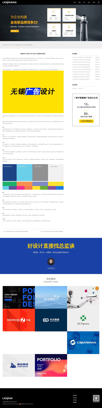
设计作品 (75, 397)
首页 (75, 2)
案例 (79, 2)
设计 (10, 44)
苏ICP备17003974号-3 (14, 403)
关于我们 (75, 400)
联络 (94, 2)
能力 (89, 2)
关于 (84, 2)
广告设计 (13, 44)
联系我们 (75, 402)
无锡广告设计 (74, 88)
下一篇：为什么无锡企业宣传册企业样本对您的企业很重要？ (51, 231)
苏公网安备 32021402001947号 (26, 404)
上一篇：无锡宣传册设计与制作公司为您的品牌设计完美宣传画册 (15, 231)
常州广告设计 (80, 88)
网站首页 (75, 395)
